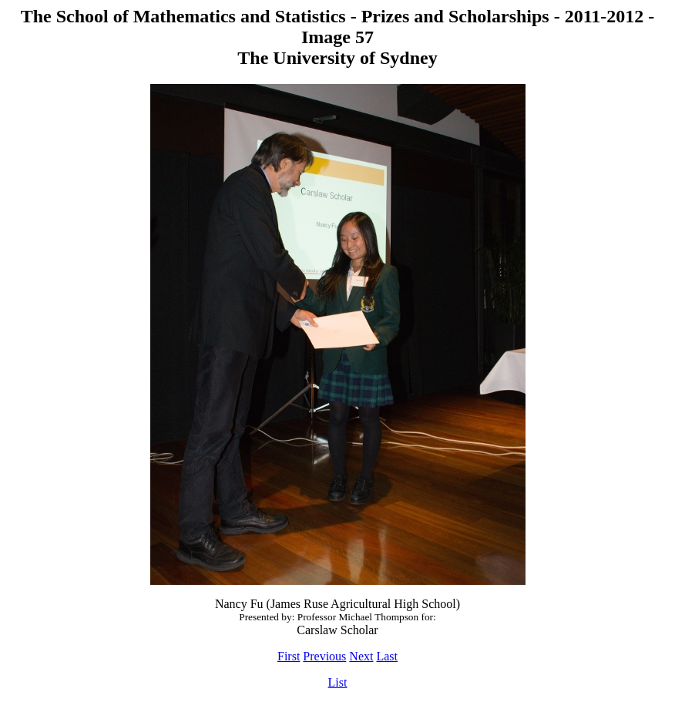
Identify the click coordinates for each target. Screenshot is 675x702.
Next (361, 656)
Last (387, 656)
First (288, 656)
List (338, 682)
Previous (324, 656)
